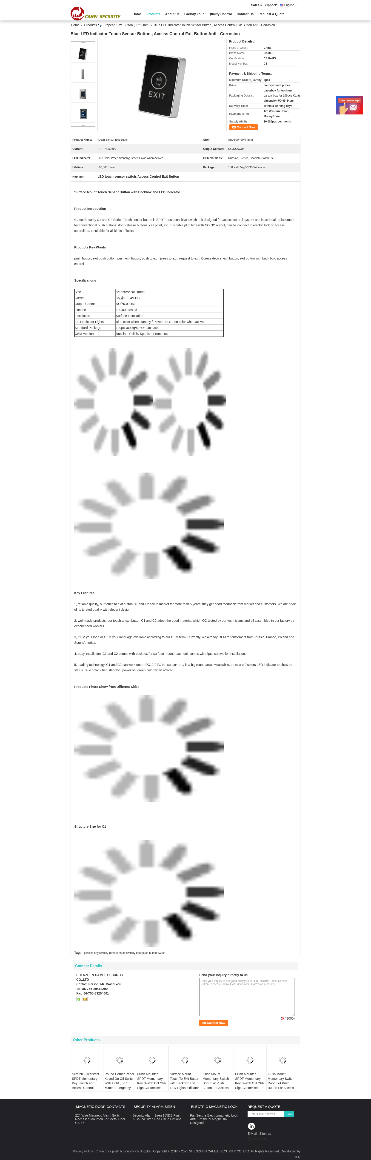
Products (153, 14)
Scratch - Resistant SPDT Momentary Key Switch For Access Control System (85, 1083)
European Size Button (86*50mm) (126, 25)
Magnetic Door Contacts (100, 1107)
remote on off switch (121, 953)
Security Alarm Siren (154, 1107)
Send (289, 1114)
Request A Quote (271, 14)
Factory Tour (194, 14)
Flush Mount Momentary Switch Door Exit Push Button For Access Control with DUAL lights (216, 1085)
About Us (172, 14)
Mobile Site (257, 1139)
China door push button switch (117, 1151)
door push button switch (150, 953)
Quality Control (220, 14)
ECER (295, 1157)
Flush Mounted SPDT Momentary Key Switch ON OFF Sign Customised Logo (151, 1083)
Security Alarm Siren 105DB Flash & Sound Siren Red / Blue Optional (157, 1117)
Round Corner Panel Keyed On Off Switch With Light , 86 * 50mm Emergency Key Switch (119, 1083)
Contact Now (246, 127)
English (290, 5)
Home (137, 14)
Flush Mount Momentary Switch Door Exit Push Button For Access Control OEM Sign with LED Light (281, 1085)
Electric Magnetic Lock (214, 1107)
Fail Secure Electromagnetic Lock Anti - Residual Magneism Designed (214, 1119)
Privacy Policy (83, 1151)
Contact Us (245, 14)
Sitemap (265, 1133)
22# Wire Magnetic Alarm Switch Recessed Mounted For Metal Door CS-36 (100, 1119)
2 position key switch (94, 953)
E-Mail (252, 1133)
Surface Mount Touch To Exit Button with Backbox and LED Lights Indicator (184, 1081)
